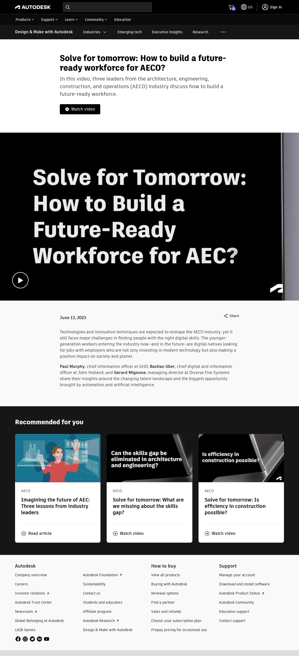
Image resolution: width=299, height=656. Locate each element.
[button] (36, 533)
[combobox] (107, 7)
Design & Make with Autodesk (44, 32)
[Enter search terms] (107, 7)
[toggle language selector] (247, 7)
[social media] (32, 639)
